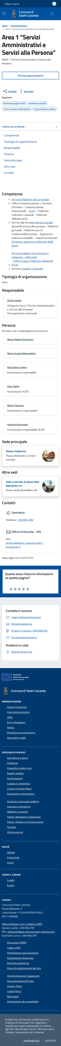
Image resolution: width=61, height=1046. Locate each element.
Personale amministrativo (21, 733)
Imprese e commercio (18, 806)
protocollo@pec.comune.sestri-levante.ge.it (31, 932)
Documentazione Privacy (20, 981)
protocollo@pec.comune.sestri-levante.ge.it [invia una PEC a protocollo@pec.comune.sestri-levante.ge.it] (25, 544)
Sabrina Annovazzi (17, 424)
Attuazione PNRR (16, 943)
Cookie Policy (14, 991)
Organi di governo (17, 707)
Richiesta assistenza (18, 963)
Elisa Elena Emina (17, 367)
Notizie (11, 852)
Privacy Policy (14, 986)
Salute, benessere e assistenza (24, 817)
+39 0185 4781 (25, 519)
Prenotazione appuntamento (22, 953)
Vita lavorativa (15, 832)
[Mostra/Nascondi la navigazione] (4, 13)
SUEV (32, 211)
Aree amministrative (18, 712)
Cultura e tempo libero (19, 789)
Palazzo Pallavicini (16, 451)
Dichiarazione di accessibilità (22, 1001)
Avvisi (10, 862)
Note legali (13, 996)
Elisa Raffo (13, 386)
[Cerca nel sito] (52, 14)
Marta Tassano (15, 405)
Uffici (10, 717)
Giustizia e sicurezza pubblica (23, 801)
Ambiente (12, 763)
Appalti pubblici (15, 773)
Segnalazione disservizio (20, 958)
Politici (10, 727)
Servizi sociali (44, 222)
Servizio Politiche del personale (30, 199)
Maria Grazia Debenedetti (21, 353)
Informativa (31, 1041)
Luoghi (10, 880)
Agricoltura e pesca (17, 758)
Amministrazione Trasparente (23, 976)
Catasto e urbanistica (18, 783)
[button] (30, 75)
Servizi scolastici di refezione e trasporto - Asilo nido (30, 255)
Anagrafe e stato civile (19, 768)
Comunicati (13, 857)
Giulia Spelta (14, 300)
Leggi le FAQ (14, 948)
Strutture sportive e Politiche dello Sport (32, 243)
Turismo (11, 827)
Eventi (10, 885)
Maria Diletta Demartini (20, 339)
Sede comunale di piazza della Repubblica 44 (22, 484)
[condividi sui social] (9, 91)
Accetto (50, 1041)
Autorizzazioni (15, 778)
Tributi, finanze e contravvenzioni (25, 822)
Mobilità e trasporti (17, 812)
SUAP (15, 264)
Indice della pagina (15, 126)
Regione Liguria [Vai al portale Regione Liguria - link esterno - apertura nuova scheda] (12, 3)
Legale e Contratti (32, 268)
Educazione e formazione (20, 794)
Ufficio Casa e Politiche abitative (33, 261)
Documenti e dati (16, 738)
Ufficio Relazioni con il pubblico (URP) (22, 924)
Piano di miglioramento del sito (24, 968)
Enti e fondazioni (16, 722)
